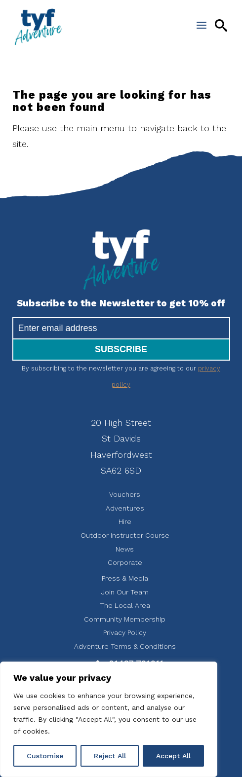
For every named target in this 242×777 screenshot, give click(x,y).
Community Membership (124, 619)
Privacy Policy (124, 632)
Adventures (125, 508)
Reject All (110, 756)
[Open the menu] (201, 25)
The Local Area (125, 605)
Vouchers (124, 494)
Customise (45, 756)
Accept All (173, 756)
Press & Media (125, 578)
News (125, 549)
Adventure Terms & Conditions (125, 646)
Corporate (125, 562)
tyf (38, 26)
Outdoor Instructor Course (125, 535)
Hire (125, 521)
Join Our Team (125, 592)
